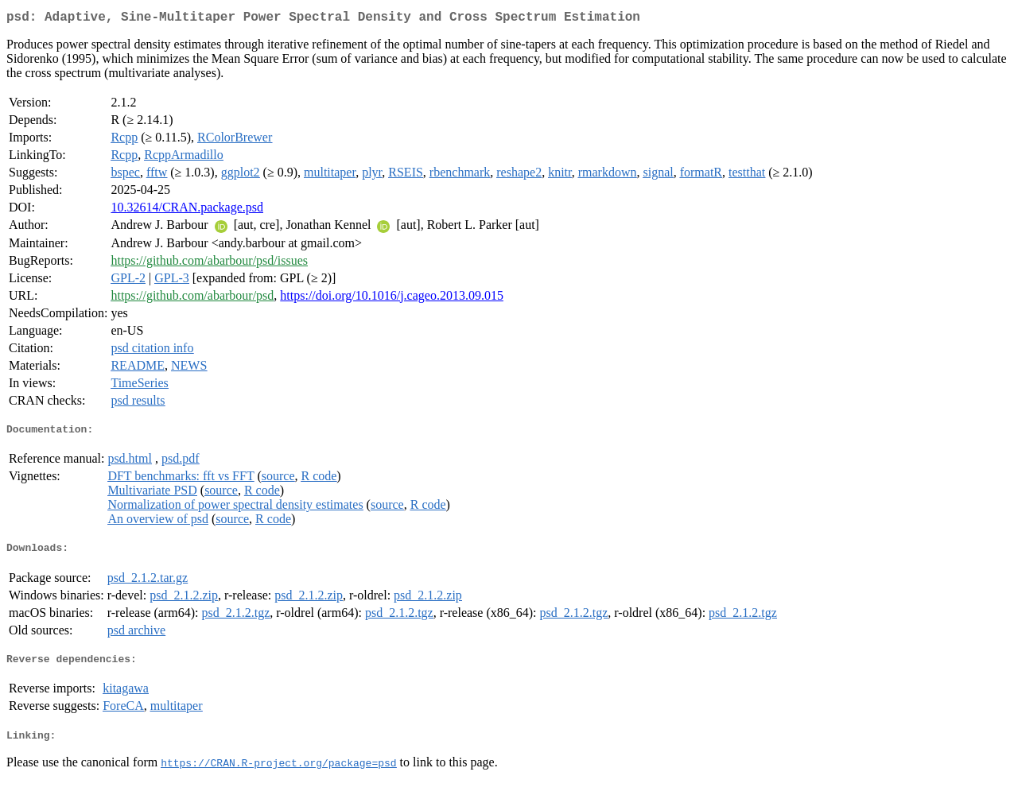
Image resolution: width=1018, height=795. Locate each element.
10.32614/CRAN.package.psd (187, 210)
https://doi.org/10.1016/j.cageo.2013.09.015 (391, 298)
